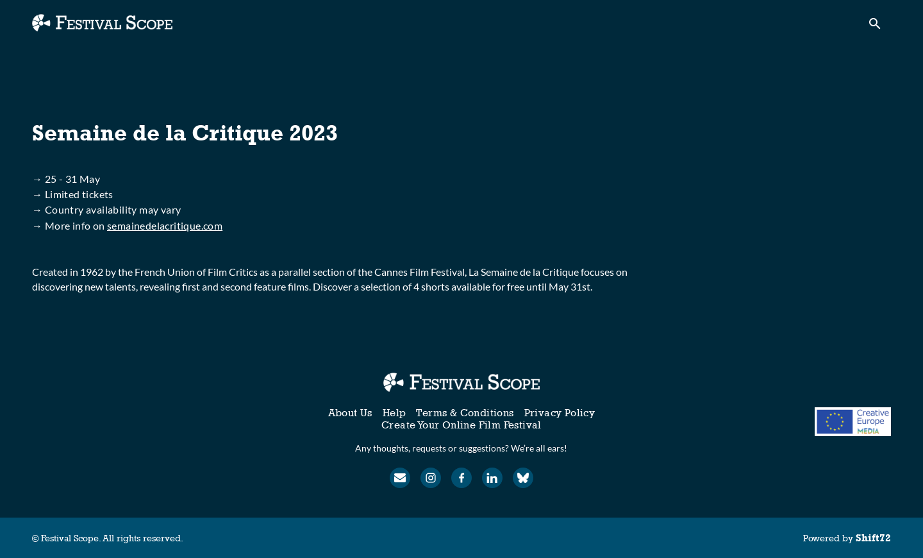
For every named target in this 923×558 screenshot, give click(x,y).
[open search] (879, 26)
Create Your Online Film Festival (461, 425)
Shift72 (873, 538)
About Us (350, 413)
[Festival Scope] (461, 382)
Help (394, 413)
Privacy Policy (559, 413)
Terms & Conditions (464, 413)
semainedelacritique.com (164, 225)
